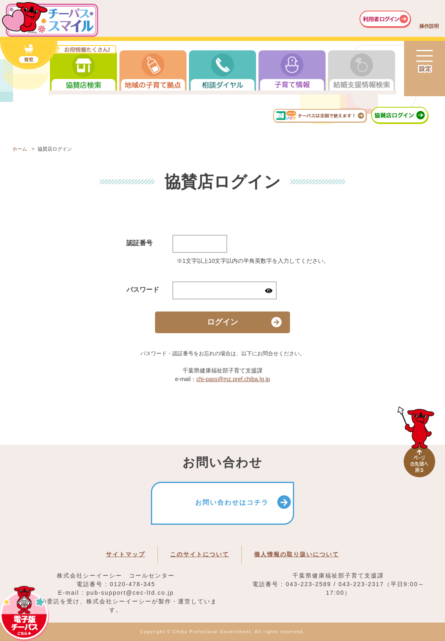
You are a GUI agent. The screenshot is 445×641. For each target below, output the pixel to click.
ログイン (222, 322)
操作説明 (429, 26)
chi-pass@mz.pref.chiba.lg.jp (233, 379)
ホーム (19, 149)
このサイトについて (199, 554)
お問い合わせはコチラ (232, 502)
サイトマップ (125, 554)
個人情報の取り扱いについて (296, 554)
